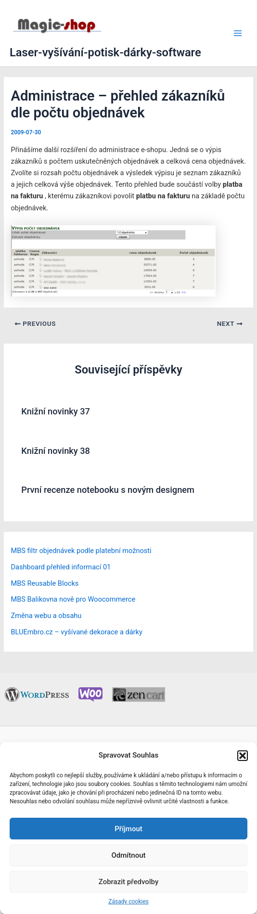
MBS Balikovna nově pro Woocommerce (73, 599)
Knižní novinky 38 (55, 451)
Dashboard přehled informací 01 (61, 567)
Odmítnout (129, 855)
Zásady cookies (128, 901)
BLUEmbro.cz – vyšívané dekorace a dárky (76, 632)
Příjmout (128, 828)
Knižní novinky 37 (55, 411)
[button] (242, 755)
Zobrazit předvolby (129, 881)
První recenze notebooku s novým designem (107, 490)
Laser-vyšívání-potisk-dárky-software (105, 52)
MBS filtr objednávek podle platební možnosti (81, 550)
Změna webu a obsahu (46, 615)
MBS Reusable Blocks (44, 583)
